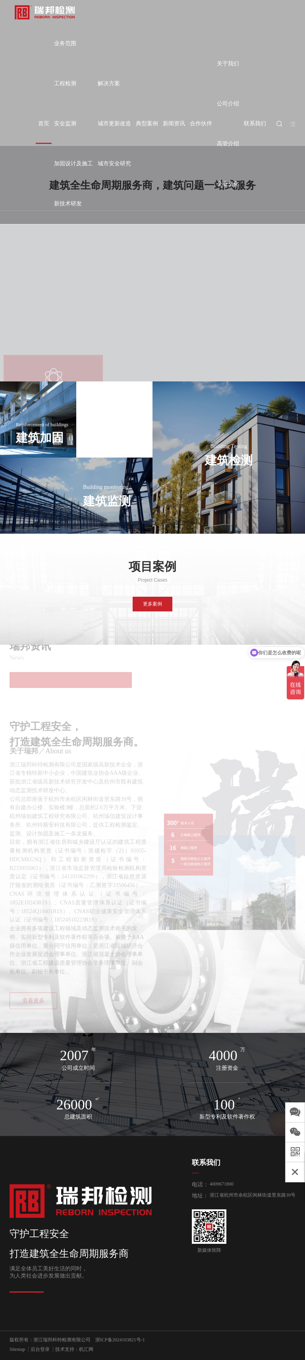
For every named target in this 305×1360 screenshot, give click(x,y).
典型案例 (147, 123)
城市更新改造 (114, 123)
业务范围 (65, 43)
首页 (43, 123)
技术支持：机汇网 (74, 1349)
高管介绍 (228, 143)
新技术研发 (68, 203)
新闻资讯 (174, 123)
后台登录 (40, 1349)
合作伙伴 (201, 123)
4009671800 (222, 1184)
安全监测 (65, 123)
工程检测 (65, 83)
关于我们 (228, 63)
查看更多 (33, 1001)
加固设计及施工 (73, 163)
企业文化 (228, 183)
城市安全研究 (114, 163)
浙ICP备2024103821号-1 (120, 1340)
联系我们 (255, 123)
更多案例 (152, 604)
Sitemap (17, 1349)
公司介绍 (228, 103)
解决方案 (109, 83)
